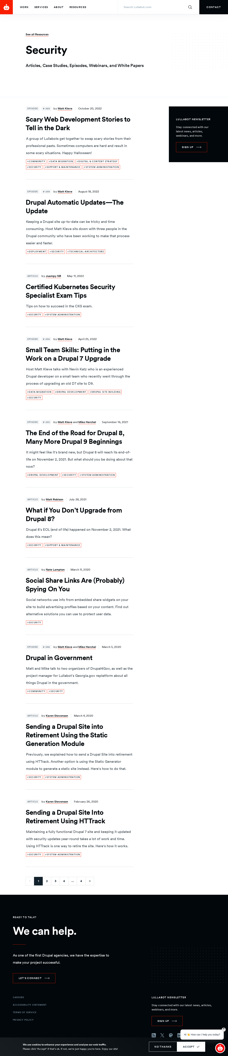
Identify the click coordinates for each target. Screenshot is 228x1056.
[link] (213, 7)
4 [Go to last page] (81, 881)
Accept (189, 1046)
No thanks (163, 1046)
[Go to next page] (90, 881)
